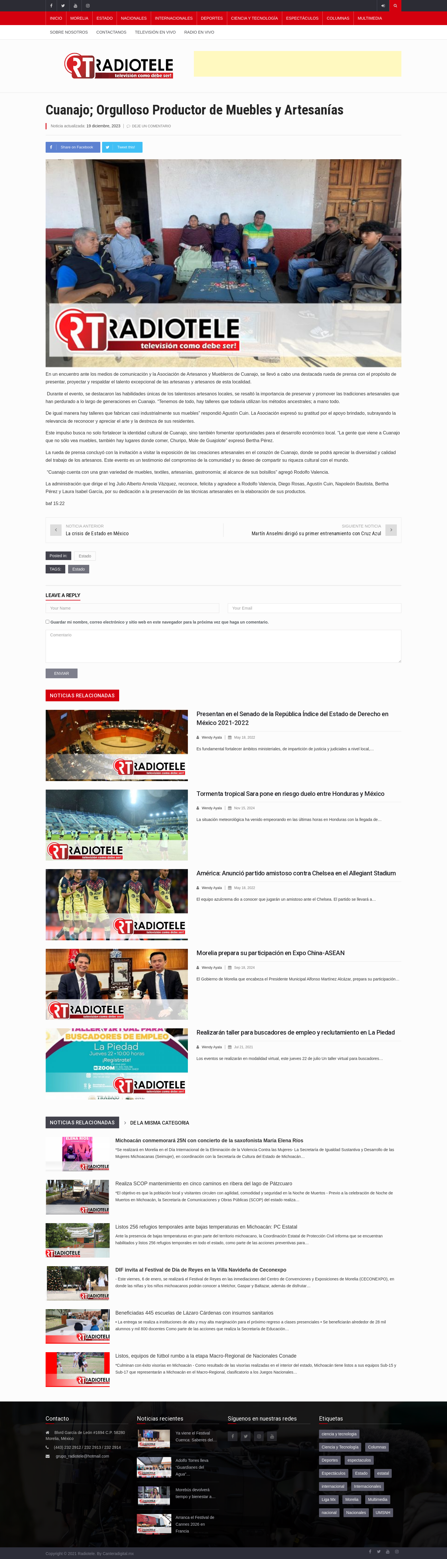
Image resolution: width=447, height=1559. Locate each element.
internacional (333, 1486)
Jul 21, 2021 (245, 1047)
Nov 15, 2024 (246, 808)
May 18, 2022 (246, 737)
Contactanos (111, 32)
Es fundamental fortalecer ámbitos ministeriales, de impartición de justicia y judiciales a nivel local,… (285, 748)
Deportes (212, 18)
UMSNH (383, 1512)
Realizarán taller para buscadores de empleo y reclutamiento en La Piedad (295, 1032)
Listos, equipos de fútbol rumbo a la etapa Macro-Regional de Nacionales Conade (205, 1355)
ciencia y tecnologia (339, 1433)
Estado (105, 18)
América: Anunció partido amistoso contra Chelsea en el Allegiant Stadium (296, 872)
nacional (329, 1512)
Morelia (79, 18)
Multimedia (370, 18)
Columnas (338, 18)
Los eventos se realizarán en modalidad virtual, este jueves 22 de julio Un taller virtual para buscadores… (289, 1058)
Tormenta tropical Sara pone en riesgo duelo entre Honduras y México (290, 793)
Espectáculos (302, 18)
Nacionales (134, 18)
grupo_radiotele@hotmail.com (82, 1456)
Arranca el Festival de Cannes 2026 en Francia (195, 1524)
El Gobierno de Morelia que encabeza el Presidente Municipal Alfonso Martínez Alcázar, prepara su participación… (297, 978)
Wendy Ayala (212, 737)
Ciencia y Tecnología (254, 18)
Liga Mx (329, 1499)
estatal (383, 1473)
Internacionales (174, 18)
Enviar (61, 673)
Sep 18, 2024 (246, 967)
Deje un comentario (153, 126)
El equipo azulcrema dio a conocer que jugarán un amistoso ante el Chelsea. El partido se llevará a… (286, 898)
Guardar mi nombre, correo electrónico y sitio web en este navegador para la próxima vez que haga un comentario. (159, 622)
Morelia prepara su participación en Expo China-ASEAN (270, 952)
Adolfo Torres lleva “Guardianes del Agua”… (192, 1467)
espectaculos (359, 1460)
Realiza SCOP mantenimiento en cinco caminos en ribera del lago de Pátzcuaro (205, 1183)
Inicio (56, 18)
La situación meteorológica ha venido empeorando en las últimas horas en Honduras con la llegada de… (289, 819)
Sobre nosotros (69, 32)
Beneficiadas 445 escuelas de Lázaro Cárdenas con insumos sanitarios (194, 1312)
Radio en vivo (199, 32)
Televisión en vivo (155, 32)
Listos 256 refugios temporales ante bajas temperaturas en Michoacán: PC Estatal (206, 1226)
